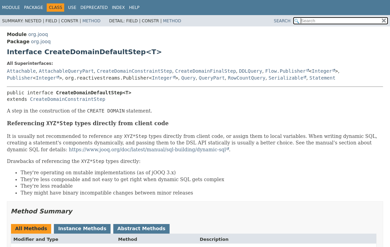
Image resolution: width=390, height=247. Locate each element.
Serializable (285, 78)
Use (72, 7)
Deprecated (94, 7)
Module (11, 7)
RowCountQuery (247, 78)
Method (91, 21)
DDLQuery (250, 71)
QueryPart (212, 78)
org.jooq (38, 34)
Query (188, 78)
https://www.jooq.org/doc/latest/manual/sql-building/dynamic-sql (147, 149)
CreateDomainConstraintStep (134, 71)
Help (134, 7)
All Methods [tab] (31, 228)
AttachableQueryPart (66, 71)
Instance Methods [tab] (82, 228)
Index (118, 7)
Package (33, 7)
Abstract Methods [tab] (141, 228)
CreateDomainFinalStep (205, 71)
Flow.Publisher (285, 71)
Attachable (21, 71)
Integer (322, 71)
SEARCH (282, 21)
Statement (322, 78)
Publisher (20, 78)
